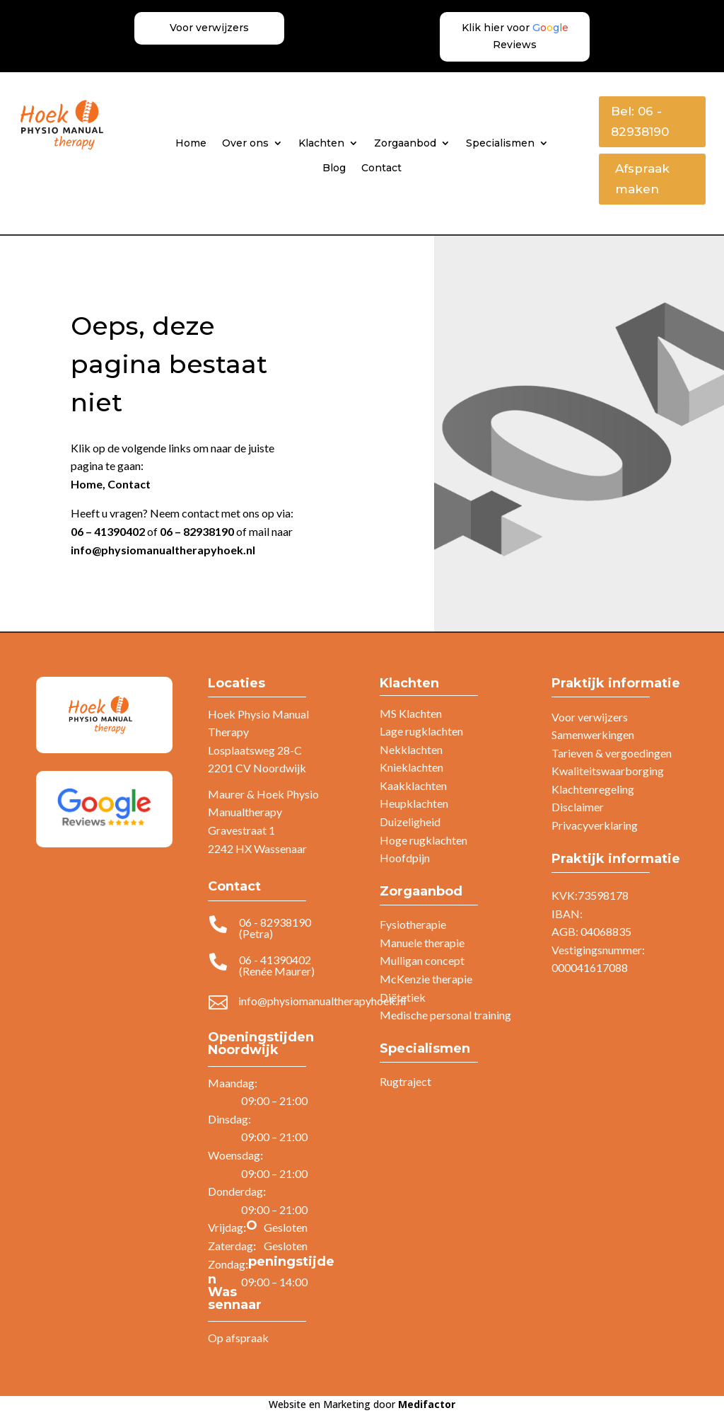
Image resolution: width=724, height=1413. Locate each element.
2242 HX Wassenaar (257, 848)
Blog (334, 167)
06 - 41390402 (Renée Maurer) (277, 965)
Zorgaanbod (405, 143)
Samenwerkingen (592, 734)
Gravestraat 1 (241, 830)
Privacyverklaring (594, 825)
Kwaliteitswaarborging (607, 770)
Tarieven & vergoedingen (611, 753)
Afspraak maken (642, 178)
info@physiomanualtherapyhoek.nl (163, 549)
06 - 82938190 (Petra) (275, 927)
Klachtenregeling (592, 789)
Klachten (321, 143)
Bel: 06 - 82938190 (640, 121)
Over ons (245, 143)
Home (190, 143)
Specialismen (500, 143)
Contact (381, 167)
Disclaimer (577, 806)
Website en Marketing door (362, 1404)
